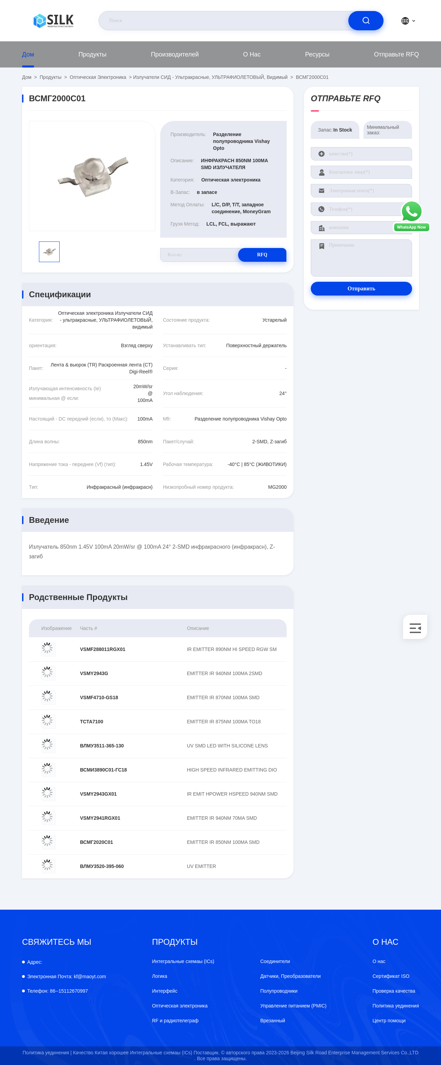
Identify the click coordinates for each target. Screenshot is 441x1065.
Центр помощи (389, 1020)
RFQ (262, 254)
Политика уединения (395, 1006)
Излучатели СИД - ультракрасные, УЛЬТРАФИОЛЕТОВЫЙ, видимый (210, 77)
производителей (175, 54)
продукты (92, 54)
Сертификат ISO (390, 976)
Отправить (362, 288)
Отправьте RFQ (396, 54)
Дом (28, 54)
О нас (252, 54)
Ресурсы (317, 54)
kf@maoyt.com (66, 976)
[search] (365, 20)
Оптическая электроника (98, 77)
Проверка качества (393, 991)
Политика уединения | (46, 1052)
